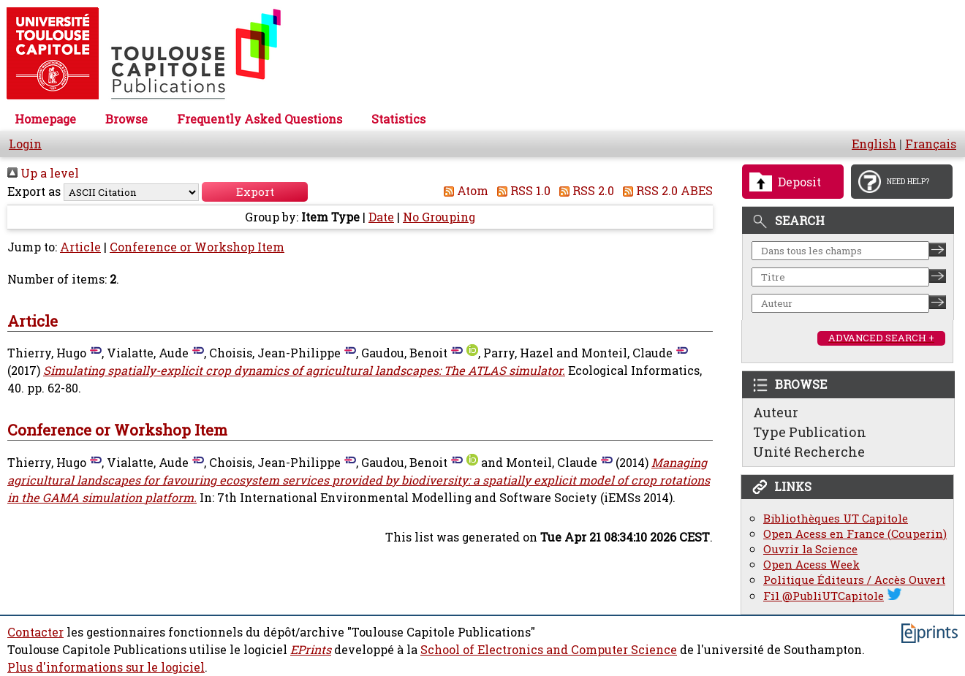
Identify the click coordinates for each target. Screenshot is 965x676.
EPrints (310, 650)
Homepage (45, 119)
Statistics (398, 119)
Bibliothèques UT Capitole (835, 518)
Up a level (43, 173)
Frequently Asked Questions (259, 119)
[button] (255, 192)
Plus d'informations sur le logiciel (106, 667)
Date (381, 217)
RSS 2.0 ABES (665, 191)
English (874, 144)
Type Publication (809, 432)
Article (80, 247)
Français (930, 144)
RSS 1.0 (520, 191)
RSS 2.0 (583, 191)
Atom (463, 191)
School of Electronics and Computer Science (548, 650)
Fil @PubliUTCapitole (823, 596)
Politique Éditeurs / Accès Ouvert (854, 580)
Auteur (775, 412)
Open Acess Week (811, 564)
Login (25, 144)
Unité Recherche (809, 451)
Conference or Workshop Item (197, 247)
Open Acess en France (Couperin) (855, 534)
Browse (126, 119)
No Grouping (439, 217)
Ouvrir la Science (810, 549)
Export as (34, 191)
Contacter (35, 632)
